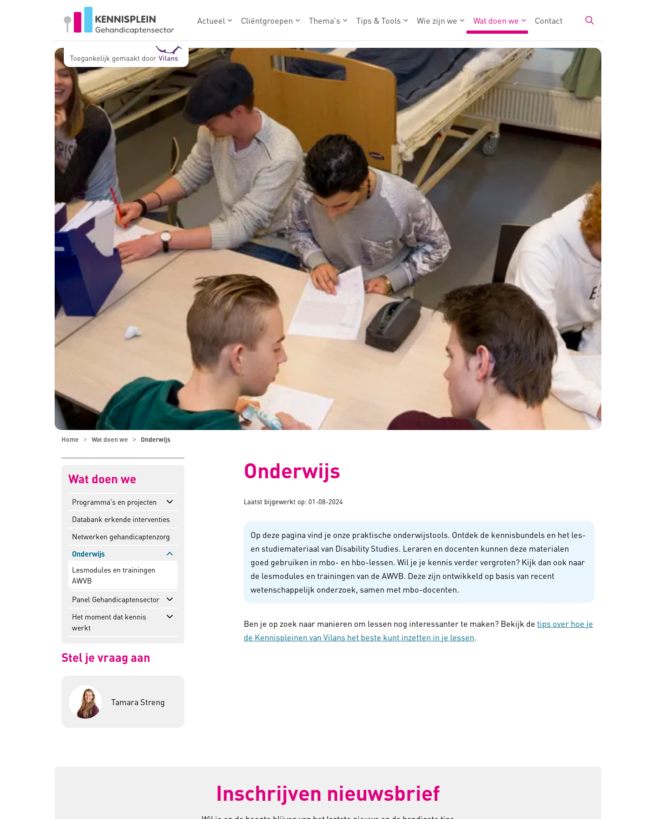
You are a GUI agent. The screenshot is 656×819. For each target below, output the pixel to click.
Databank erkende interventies (121, 519)
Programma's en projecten (114, 502)
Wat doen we (496, 20)
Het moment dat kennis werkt (109, 622)
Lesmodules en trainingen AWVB (113, 575)
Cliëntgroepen (267, 20)
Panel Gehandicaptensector (115, 599)
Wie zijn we (437, 20)
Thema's (324, 20)
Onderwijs (88, 553)
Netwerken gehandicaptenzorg (121, 536)
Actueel (211, 20)
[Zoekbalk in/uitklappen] (589, 20)
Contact (549, 20)
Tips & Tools (378, 20)
